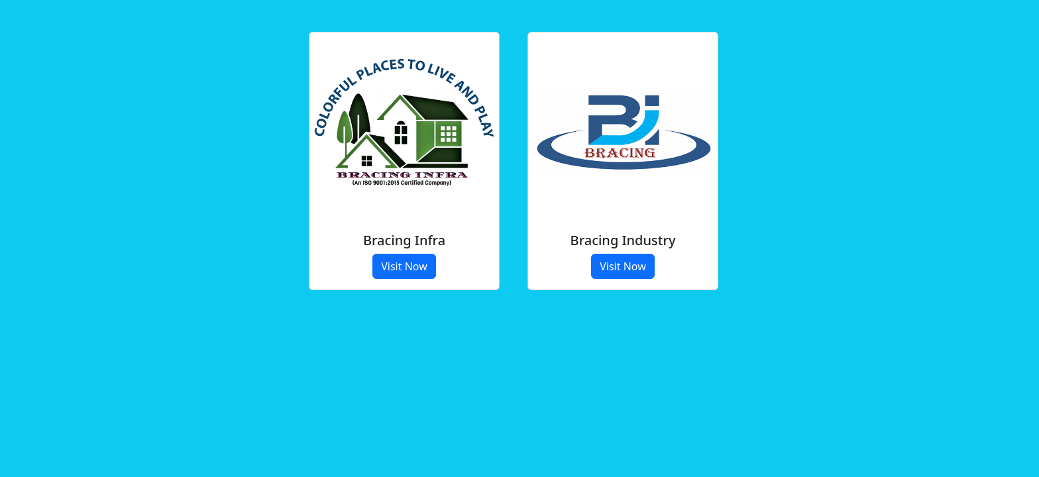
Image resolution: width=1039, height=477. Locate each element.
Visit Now (404, 266)
